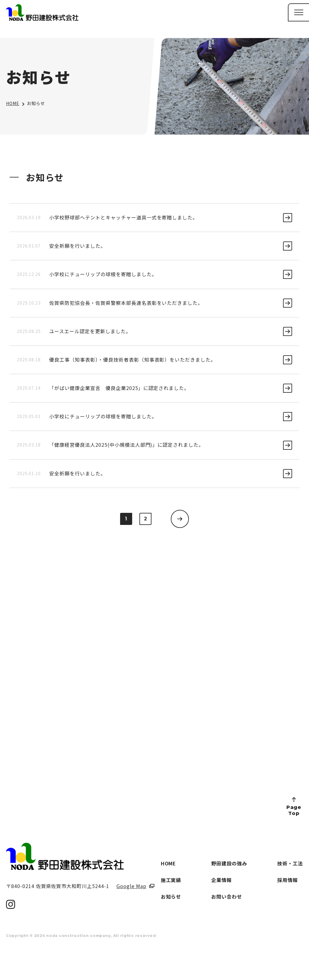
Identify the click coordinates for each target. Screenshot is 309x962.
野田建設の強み (229, 863)
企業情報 (221, 880)
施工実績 (171, 880)
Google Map (131, 886)
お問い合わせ (226, 896)
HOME (12, 103)
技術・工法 (290, 863)
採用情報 (287, 880)
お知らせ (171, 896)
